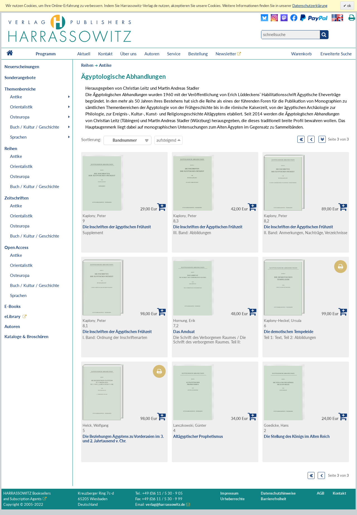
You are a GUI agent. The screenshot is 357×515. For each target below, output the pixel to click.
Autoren (151, 53)
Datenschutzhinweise (278, 493)
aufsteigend (168, 140)
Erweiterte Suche (336, 53)
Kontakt (105, 53)
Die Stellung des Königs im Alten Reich (297, 436)
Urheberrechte (232, 499)
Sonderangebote (20, 77)
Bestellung (198, 53)
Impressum (229, 493)
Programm (46, 53)
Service (173, 53)
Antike (16, 96)
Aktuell (83, 53)
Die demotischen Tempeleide (288, 331)
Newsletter (226, 53)
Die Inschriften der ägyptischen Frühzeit (117, 226)
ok (348, 5)
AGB (320, 493)
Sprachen (18, 136)
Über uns (128, 53)
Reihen (87, 65)
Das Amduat (184, 331)
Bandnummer (124, 140)
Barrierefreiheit (273, 499)
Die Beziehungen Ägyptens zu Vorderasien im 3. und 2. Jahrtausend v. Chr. (123, 438)
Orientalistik (21, 106)
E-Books (12, 306)
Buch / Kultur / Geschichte (34, 126)
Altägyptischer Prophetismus (198, 436)
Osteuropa (19, 116)
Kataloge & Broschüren (26, 336)
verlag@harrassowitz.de (165, 504)
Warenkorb (302, 53)
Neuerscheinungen (21, 66)
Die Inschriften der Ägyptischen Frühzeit (207, 226)
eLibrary (12, 316)
